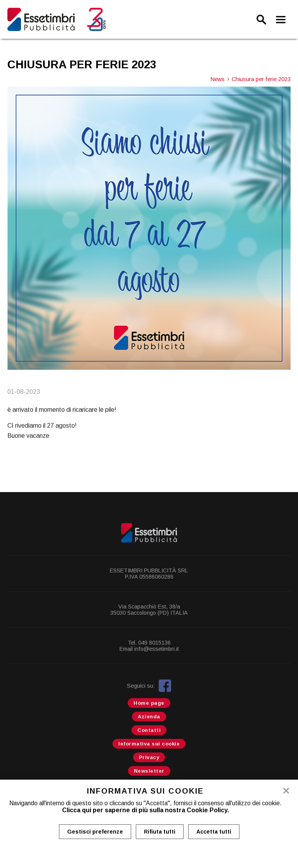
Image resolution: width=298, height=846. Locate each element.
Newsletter (149, 771)
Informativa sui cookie (149, 744)
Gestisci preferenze (95, 832)
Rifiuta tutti (159, 832)
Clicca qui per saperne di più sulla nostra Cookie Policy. (145, 810)
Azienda (149, 716)
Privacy (149, 757)
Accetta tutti (213, 832)
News (220, 79)
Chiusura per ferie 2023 (261, 79)
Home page (149, 703)
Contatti (149, 730)
